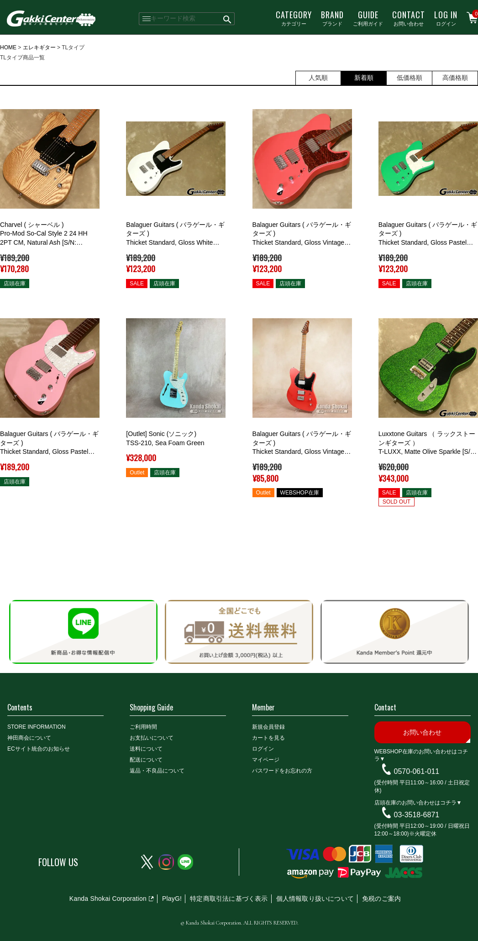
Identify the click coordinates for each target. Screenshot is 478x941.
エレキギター (39, 47)
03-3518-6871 (417, 815)
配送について (146, 760)
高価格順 (455, 77)
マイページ (265, 760)
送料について (146, 749)
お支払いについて (151, 738)
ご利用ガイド (368, 17)
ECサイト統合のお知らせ (38, 749)
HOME (8, 47)
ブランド (332, 17)
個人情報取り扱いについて (315, 898)
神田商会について (29, 738)
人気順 (318, 77)
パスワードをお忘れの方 (282, 771)
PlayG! (172, 898)
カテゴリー (294, 17)
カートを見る (268, 738)
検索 (228, 18)
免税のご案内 (381, 898)
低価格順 (409, 77)
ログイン (445, 17)
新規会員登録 (268, 727)
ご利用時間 (143, 727)
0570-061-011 (417, 771)
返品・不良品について (157, 771)
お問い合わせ (408, 17)
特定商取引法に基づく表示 (229, 898)
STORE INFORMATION (36, 727)
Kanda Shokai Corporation (108, 898)
